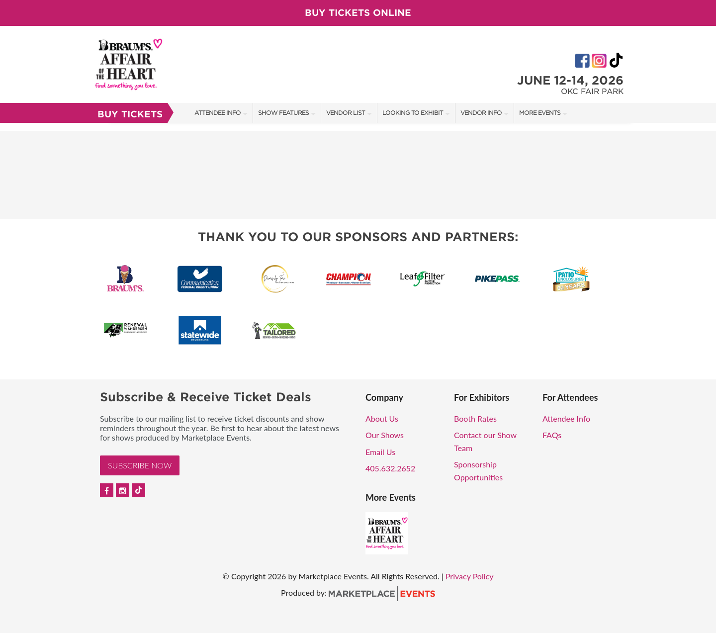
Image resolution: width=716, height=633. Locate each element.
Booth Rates (475, 418)
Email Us (380, 451)
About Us (381, 418)
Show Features (283, 112)
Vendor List (345, 112)
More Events (539, 112)
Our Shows (384, 435)
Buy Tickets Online (358, 12)
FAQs (551, 435)
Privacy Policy (470, 576)
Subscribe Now (140, 465)
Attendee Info (217, 112)
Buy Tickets (130, 114)
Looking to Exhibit (412, 112)
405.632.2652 (390, 468)
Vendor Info (481, 112)
